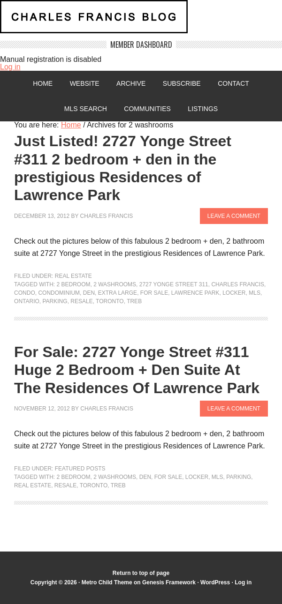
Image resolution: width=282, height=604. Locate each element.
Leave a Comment (233, 216)
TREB (134, 301)
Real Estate (73, 276)
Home (43, 83)
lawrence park (195, 293)
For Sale (154, 293)
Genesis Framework (169, 582)
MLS (254, 293)
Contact (233, 83)
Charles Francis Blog (141, 20)
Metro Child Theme (107, 582)
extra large (117, 293)
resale (81, 301)
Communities (147, 108)
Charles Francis (106, 216)
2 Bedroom (74, 284)
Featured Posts (80, 468)
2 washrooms (114, 284)
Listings (203, 108)
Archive (130, 83)
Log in (10, 67)
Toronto (110, 301)
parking (55, 301)
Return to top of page (141, 573)
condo (24, 293)
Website (84, 83)
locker (233, 293)
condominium (59, 293)
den (89, 293)
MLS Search (85, 108)
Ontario (26, 301)
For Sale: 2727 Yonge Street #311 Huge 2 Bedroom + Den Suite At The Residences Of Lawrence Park (136, 369)
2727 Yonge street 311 (173, 284)
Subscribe (182, 83)
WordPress (215, 582)
